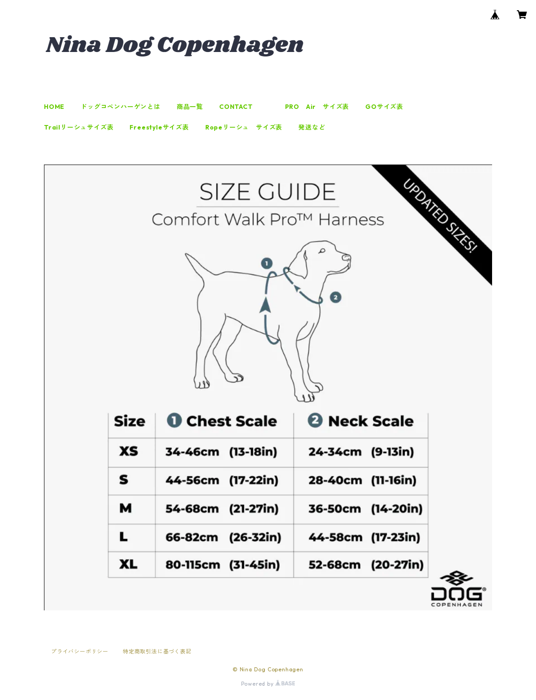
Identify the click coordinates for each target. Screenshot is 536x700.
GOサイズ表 (384, 107)
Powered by (268, 683)
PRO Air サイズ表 (317, 107)
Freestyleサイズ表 (159, 127)
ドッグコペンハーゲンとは (120, 107)
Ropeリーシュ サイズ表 (243, 127)
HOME (54, 107)
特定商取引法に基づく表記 (157, 651)
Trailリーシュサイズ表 (78, 127)
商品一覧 (190, 107)
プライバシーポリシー (79, 651)
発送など (311, 127)
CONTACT (236, 107)
